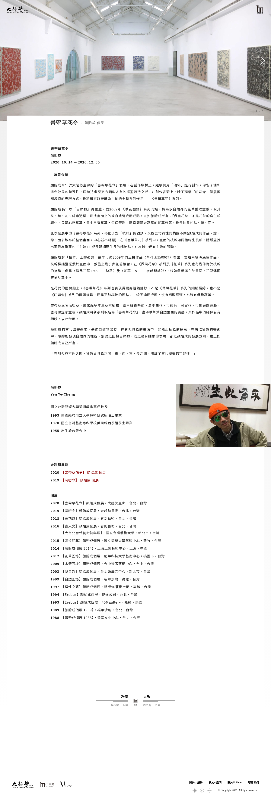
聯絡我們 (253, 782)
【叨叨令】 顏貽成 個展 (80, 479)
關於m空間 (215, 782)
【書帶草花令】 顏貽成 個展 (83, 472)
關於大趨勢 (195, 782)
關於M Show (235, 782)
